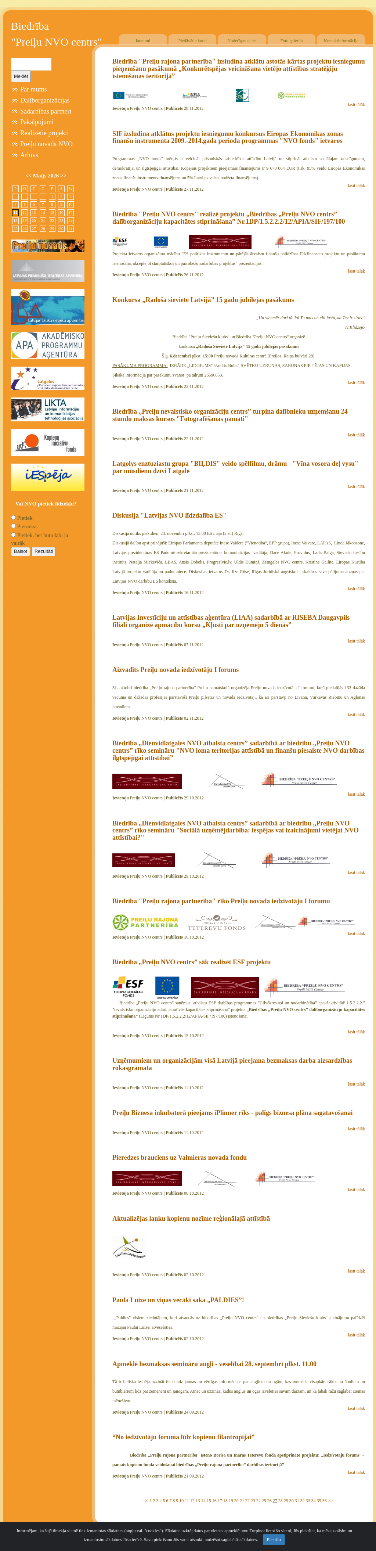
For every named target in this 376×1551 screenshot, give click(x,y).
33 (308, 1500)
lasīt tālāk (356, 104)
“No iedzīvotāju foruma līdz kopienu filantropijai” (183, 1437)
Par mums (33, 89)
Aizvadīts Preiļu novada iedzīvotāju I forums (175, 669)
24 (258, 1500)
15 (209, 1500)
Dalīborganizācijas (45, 100)
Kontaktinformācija (341, 40)
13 (198, 1500)
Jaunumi (143, 40)
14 (203, 1500)
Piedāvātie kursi (192, 40)
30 (291, 1500)
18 (225, 1500)
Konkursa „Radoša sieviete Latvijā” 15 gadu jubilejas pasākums (203, 299)
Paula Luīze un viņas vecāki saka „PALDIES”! (178, 1300)
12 (192, 1500)
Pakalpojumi (37, 122)
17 (220, 1500)
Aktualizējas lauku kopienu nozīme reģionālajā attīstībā (191, 1218)
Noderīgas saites (242, 40)
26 (269, 1500)
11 (187, 1500)
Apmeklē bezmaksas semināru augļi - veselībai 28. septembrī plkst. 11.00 (214, 1364)
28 (280, 1500)
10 (181, 1500)
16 (214, 1500)
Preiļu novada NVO (46, 144)
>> (330, 1500)
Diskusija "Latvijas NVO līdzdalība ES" (169, 515)
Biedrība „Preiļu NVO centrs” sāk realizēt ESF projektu (191, 962)
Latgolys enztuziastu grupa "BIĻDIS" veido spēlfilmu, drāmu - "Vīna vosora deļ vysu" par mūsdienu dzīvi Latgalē (235, 467)
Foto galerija (292, 40)
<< (146, 1500)
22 (247, 1500)
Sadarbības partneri (45, 111)
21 (242, 1500)
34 (313, 1500)
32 (302, 1500)
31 (297, 1500)
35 (319, 1500)
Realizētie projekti (44, 133)
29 (286, 1500)
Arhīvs (29, 155)
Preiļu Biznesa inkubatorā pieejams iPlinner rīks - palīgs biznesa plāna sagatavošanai (232, 1112)
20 (236, 1500)
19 (231, 1500)
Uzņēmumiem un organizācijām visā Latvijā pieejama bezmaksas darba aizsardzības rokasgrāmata (232, 1064)
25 (264, 1500)
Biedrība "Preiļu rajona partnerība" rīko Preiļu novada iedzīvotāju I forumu (221, 901)
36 (324, 1500)
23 (253, 1500)
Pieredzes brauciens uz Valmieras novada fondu (179, 1157)
